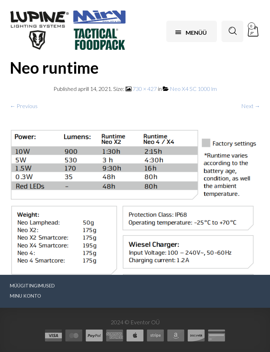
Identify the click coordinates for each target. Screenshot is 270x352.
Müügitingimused (32, 285)
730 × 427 (145, 88)
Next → (250, 105)
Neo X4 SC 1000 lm (193, 88)
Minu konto (25, 296)
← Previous (24, 105)
